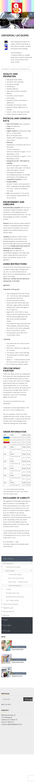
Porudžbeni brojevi (15, 69)
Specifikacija (5, 69)
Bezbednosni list (25, 69)
